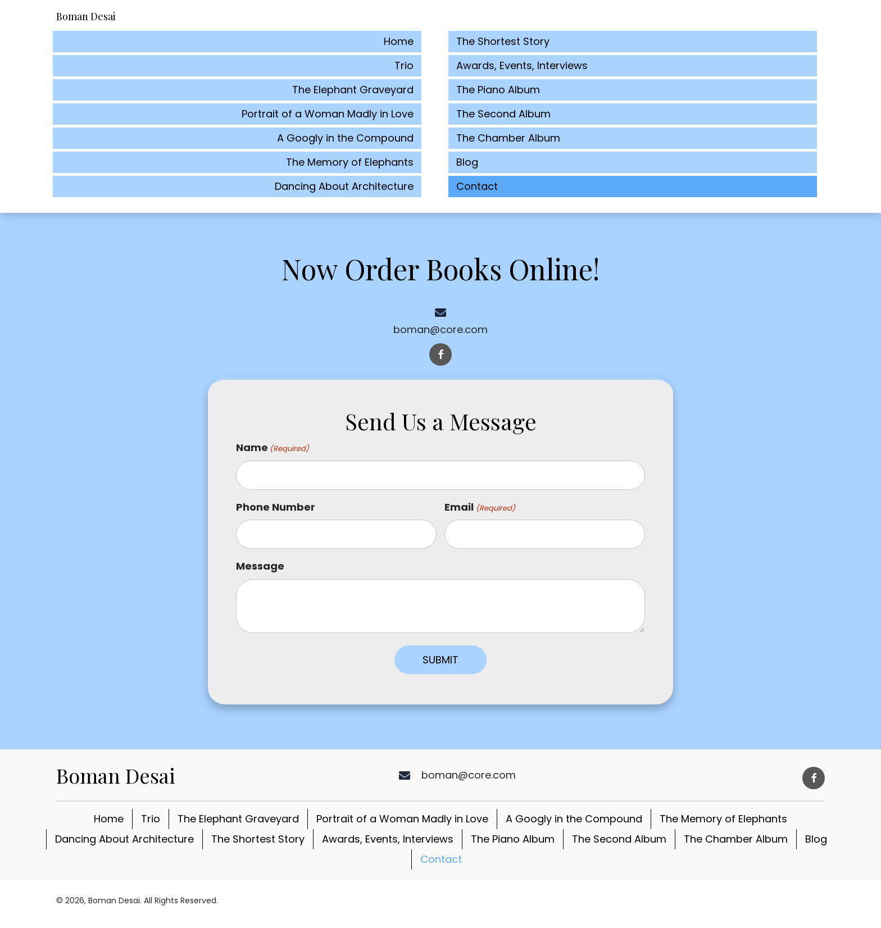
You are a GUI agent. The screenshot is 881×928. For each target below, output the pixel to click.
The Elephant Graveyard (238, 819)
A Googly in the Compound (574, 819)
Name (272, 447)
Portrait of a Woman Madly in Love (402, 819)
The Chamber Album (736, 839)
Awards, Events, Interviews (387, 839)
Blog (816, 839)
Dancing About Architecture (124, 839)
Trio (150, 819)
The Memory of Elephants (723, 819)
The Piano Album (513, 839)
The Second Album (619, 839)
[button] (440, 354)
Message (260, 566)
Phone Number (275, 507)
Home (109, 819)
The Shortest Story (258, 839)
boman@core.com (440, 329)
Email (479, 507)
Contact (441, 859)
